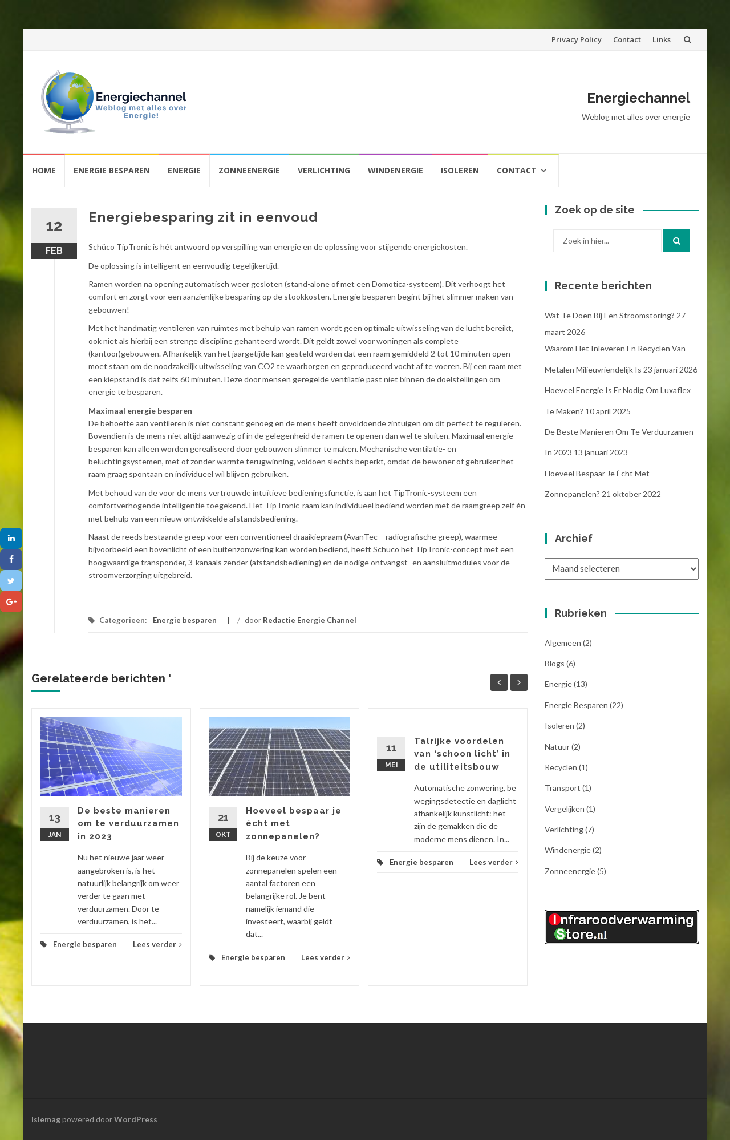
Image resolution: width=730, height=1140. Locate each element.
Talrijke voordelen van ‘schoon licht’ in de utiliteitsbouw (462, 754)
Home (44, 170)
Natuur (557, 746)
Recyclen (561, 767)
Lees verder (157, 944)
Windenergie (395, 170)
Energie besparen (112, 170)
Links (661, 39)
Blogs (555, 663)
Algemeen (563, 643)
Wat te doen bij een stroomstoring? (610, 315)
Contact (627, 39)
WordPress (135, 1119)
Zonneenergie (249, 170)
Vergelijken (565, 809)
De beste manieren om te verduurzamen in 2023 (128, 824)
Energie (184, 170)
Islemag (45, 1119)
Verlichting (324, 170)
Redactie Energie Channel (309, 620)
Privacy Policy (576, 39)
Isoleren (460, 170)
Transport (563, 788)
